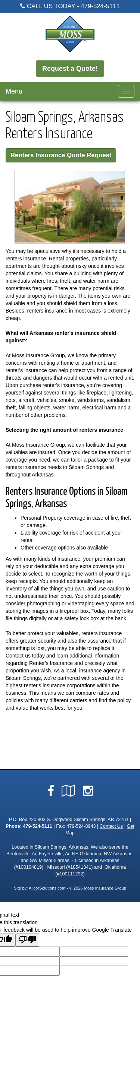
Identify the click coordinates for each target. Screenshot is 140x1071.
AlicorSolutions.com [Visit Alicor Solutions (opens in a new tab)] (47, 888)
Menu (14, 91)
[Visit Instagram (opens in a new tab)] (88, 791)
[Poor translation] (27, 940)
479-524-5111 (100, 6)
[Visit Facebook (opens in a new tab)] (51, 791)
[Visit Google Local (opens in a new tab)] (68, 791)
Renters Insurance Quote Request (60, 155)
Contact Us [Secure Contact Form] (111, 826)
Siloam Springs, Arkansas (61, 847)
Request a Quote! (70, 68)
